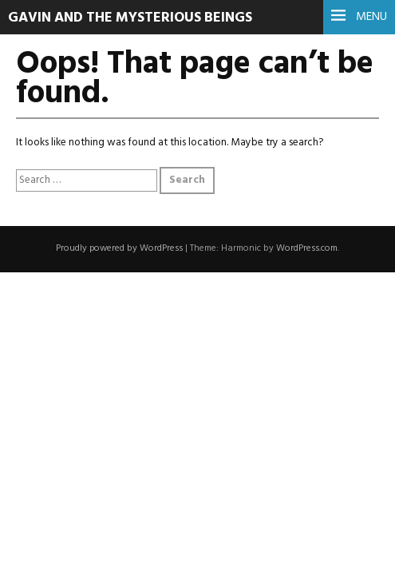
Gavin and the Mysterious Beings (130, 18)
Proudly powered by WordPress (119, 248)
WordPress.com (307, 248)
